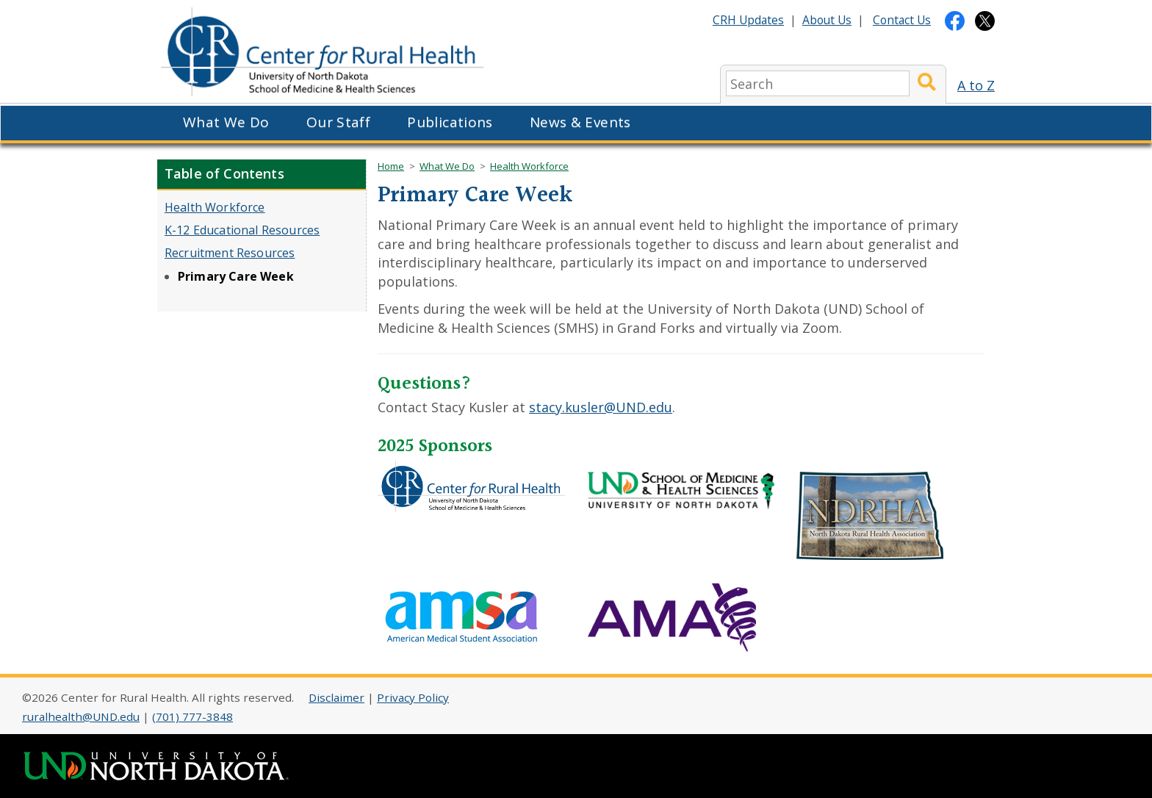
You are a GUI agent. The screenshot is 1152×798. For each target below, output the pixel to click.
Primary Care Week (236, 276)
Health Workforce (215, 207)
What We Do (226, 122)
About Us (827, 20)
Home (391, 166)
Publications (450, 122)
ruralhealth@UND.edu (81, 716)
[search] (818, 83)
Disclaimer (336, 697)
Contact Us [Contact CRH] (902, 20)
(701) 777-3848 (192, 716)
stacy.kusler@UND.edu (600, 407)
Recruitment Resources (230, 253)
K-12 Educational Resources (242, 230)
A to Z (976, 85)
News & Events (580, 122)
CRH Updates (748, 20)
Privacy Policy (413, 697)
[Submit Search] (926, 83)
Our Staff (338, 122)
